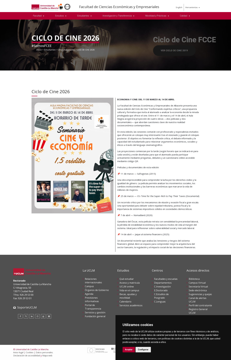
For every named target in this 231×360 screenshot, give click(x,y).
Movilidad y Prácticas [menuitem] (156, 15)
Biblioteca (194, 279)
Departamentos (163, 282)
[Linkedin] (31, 316)
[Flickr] (49, 316)
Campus (89, 286)
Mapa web (47, 355)
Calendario (125, 301)
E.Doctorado (161, 290)
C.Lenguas (160, 301)
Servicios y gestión (95, 312)
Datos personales (44, 352)
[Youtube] (43, 316)
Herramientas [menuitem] (191, 7)
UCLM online (126, 286)
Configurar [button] (143, 349)
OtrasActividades (66, 49)
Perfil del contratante (200, 305)
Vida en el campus (129, 290)
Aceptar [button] (129, 349)
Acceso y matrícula (129, 282)
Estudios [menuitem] (59, 15)
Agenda (89, 294)
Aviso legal (18, 352)
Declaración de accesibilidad (26, 355)
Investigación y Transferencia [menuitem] (117, 15)
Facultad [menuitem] (37, 15)
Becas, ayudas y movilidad (128, 296)
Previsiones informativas (92, 299)
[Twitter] (26, 316)
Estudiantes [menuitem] (83, 15)
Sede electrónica (198, 290)
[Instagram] (37, 316)
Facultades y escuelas (166, 279)
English (179, 7)
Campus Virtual (197, 282)
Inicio (39, 49)
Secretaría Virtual (198, 286)
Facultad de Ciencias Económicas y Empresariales (119, 6)
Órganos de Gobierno (97, 290)
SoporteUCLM (27, 307)
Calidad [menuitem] (184, 15)
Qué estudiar (126, 279)
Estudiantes (50, 49)
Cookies (29, 352)
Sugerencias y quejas (200, 294)
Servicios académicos (130, 305)
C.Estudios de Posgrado (161, 296)
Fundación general (95, 316)
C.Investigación (162, 286)
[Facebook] (20, 316)
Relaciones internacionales (93, 280)
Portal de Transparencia (93, 306)
